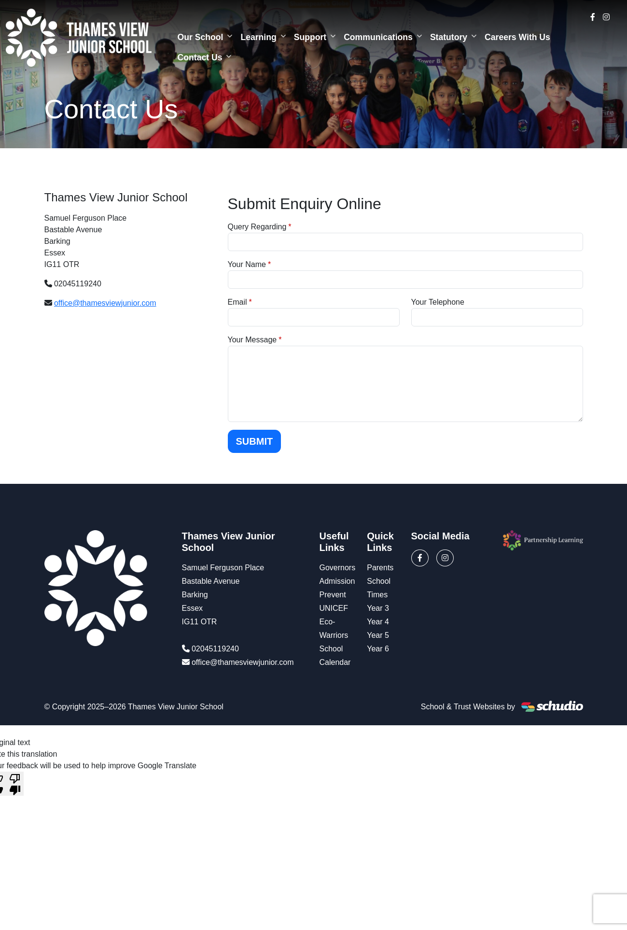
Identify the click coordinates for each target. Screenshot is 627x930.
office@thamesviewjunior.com (105, 303)
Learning (258, 37)
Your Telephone (437, 302)
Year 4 (378, 622)
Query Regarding (257, 227)
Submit (254, 441)
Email (237, 302)
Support (310, 37)
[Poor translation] (15, 784)
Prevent (333, 595)
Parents (380, 568)
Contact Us (200, 57)
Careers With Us (517, 37)
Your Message (252, 340)
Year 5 (378, 635)
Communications (378, 37)
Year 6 (378, 649)
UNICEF (334, 608)
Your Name (247, 264)
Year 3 (378, 608)
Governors (338, 568)
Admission (337, 581)
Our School (200, 37)
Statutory (448, 37)
